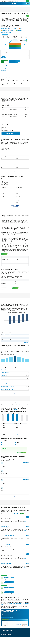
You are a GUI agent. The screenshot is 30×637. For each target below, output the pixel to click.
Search (3, 57)
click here (15, 409)
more (25, 521)
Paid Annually (5, 34)
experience (25, 81)
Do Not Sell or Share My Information (6, 634)
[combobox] (15, 16)
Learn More (16, 1)
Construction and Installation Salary (10, 5)
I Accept (28, 1)
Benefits (10, 32)
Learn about (7, 617)
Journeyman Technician (5, 516)
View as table (26, 34)
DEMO (28, 3)
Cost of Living (3, 70)
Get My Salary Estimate (10, 133)
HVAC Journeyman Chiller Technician (7, 535)
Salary (4, 5)
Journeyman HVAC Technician (6, 544)
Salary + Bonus (6, 32)
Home (1, 5)
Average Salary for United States (6, 72)
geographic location (4, 83)
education (9, 83)
